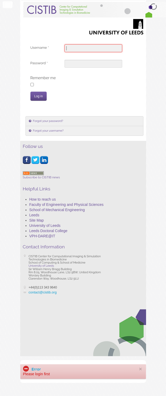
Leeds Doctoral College (48, 231)
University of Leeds (45, 225)
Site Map (36, 220)
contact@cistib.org (43, 292)
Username (39, 48)
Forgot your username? (48, 130)
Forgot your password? (47, 121)
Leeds (34, 215)
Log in (38, 96)
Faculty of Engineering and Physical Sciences (66, 204)
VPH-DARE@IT (42, 236)
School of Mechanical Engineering (57, 210)
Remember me (43, 78)
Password (39, 63)
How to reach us (42, 199)
